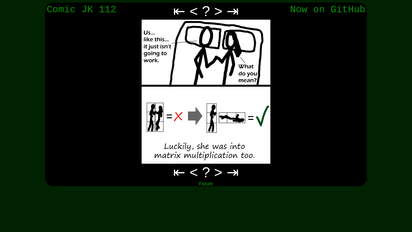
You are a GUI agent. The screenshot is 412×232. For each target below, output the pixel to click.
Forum (206, 183)
